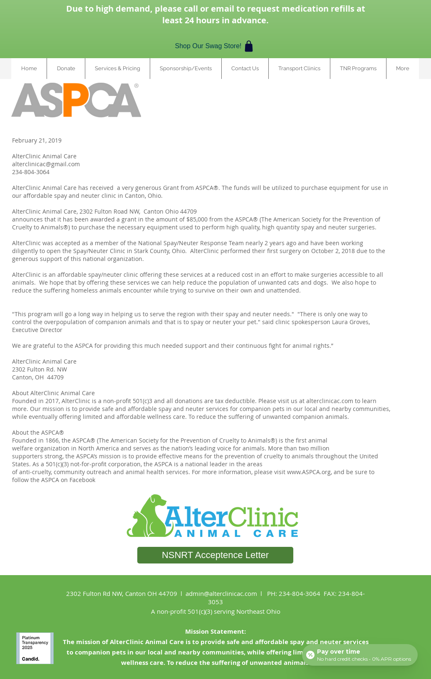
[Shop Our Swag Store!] (215, 46)
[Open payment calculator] (360, 655)
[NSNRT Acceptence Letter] (215, 555)
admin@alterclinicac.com (221, 593)
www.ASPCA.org (309, 472)
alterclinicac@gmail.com (46, 164)
